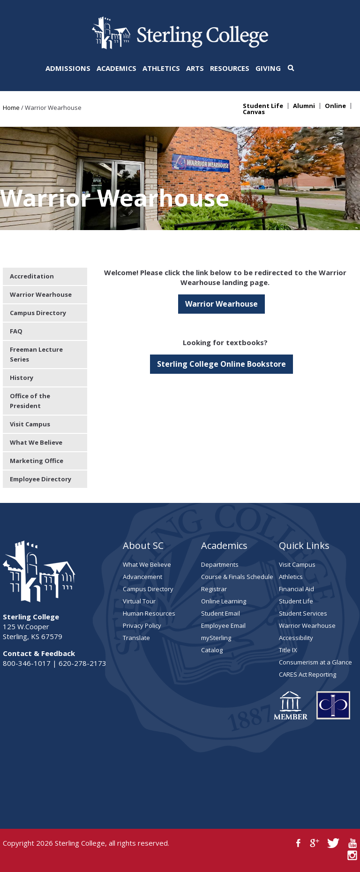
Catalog (212, 650)
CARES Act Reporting (307, 674)
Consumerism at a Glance (315, 662)
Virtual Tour (139, 601)
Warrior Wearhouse (221, 304)
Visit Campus (30, 424)
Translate (136, 637)
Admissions (67, 68)
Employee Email (223, 625)
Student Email (220, 613)
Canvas (254, 112)
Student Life (263, 106)
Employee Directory (40, 479)
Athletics (161, 68)
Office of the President (30, 401)
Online (335, 106)
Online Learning (223, 601)
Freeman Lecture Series (36, 354)
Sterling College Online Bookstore (221, 364)
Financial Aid (296, 589)
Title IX (288, 650)
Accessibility (296, 637)
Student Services (303, 613)
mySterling (216, 637)
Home (11, 107)
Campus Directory (38, 313)
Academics (116, 68)
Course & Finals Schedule (237, 576)
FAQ (16, 331)
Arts (195, 68)
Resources (229, 68)
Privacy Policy (142, 625)
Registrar (214, 589)
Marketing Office (36, 460)
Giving (268, 68)
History (21, 377)
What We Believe (36, 442)
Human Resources (149, 613)
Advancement (142, 576)
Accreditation (32, 276)
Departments (220, 564)
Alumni (304, 106)
